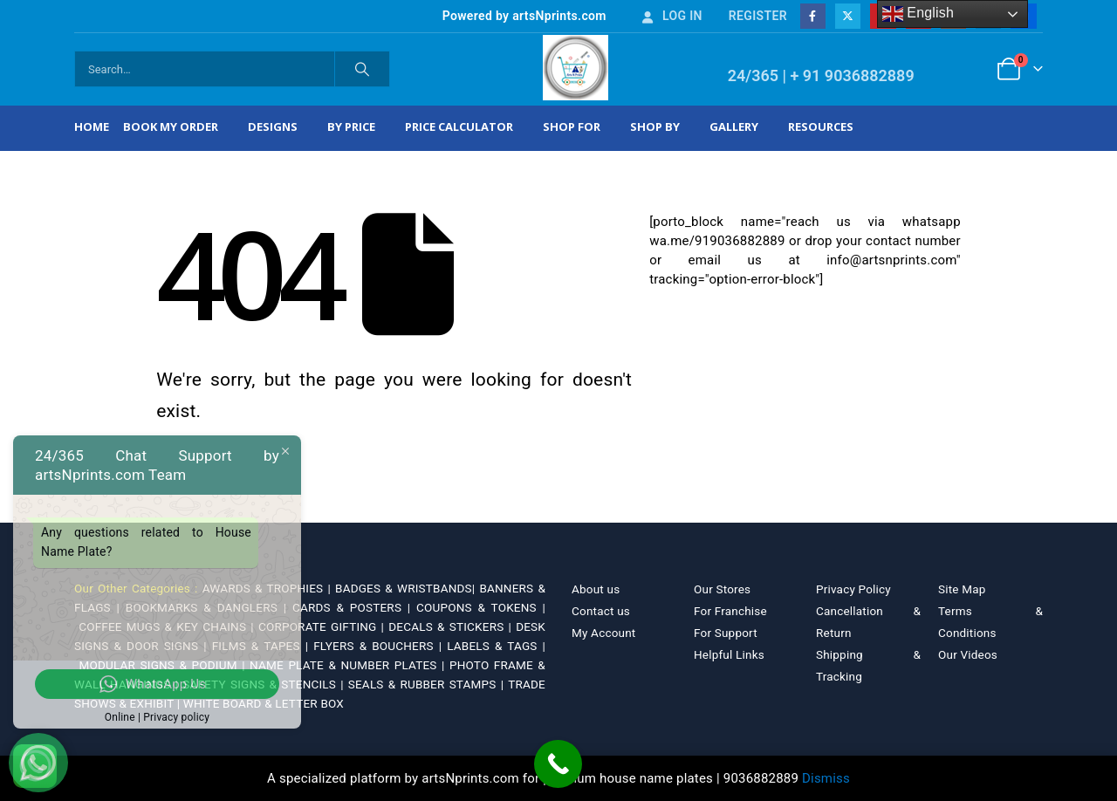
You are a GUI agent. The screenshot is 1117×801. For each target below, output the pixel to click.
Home (91, 126)
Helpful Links (729, 654)
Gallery (733, 126)
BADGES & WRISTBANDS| (407, 588)
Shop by (655, 126)
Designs (273, 126)
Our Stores (722, 589)
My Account (603, 633)
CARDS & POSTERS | (354, 607)
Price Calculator (459, 126)
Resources (820, 126)
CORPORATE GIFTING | (323, 626)
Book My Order (170, 126)
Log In (671, 16)
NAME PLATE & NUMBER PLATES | (349, 665)
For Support (725, 633)
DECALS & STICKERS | (452, 626)
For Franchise (730, 611)
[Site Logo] (575, 67)
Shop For (571, 126)
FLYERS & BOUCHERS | (380, 646)
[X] (847, 16)
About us (596, 589)
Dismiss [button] (826, 778)
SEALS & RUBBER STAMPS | (428, 684)
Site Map (962, 589)
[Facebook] (813, 16)
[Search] (362, 68)
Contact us (601, 611)
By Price (351, 126)
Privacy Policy (853, 589)
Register (758, 16)
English (918, 13)
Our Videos (967, 654)
